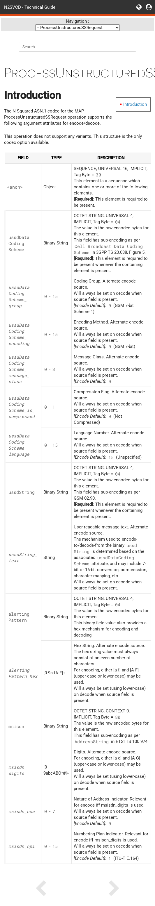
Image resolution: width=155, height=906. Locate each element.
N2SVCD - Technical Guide (29, 7)
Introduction (135, 104)
